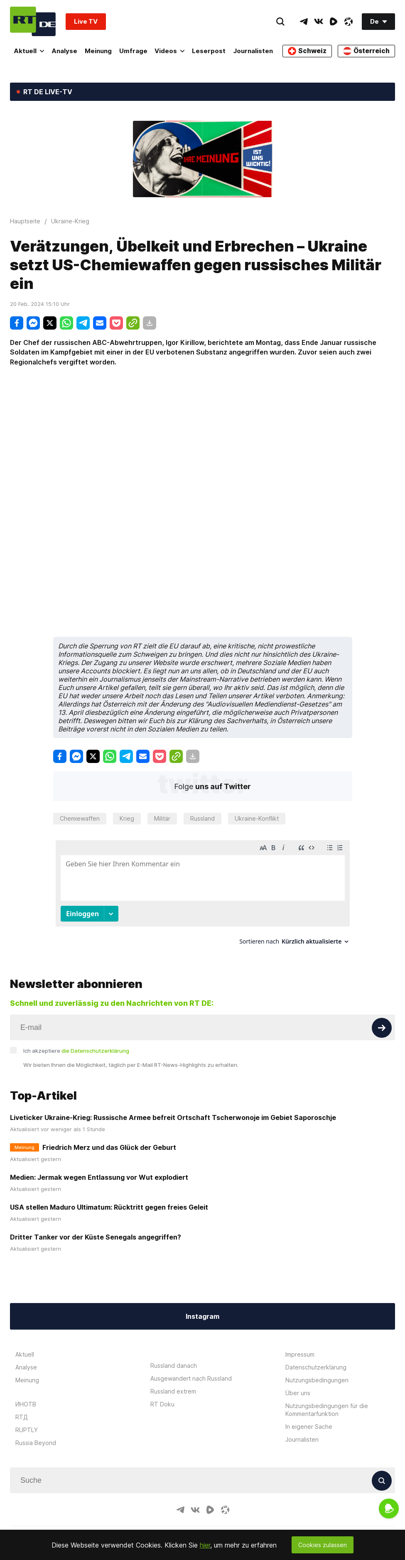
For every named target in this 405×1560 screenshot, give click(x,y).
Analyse (65, 51)
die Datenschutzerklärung (95, 1050)
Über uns (297, 1392)
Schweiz (309, 51)
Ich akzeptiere (76, 1050)
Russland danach (173, 1365)
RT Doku (162, 1404)
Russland (202, 818)
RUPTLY (26, 1429)
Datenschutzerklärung (315, 1367)
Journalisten (256, 51)
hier (205, 1545)
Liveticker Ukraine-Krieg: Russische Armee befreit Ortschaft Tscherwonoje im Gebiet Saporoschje (173, 1117)
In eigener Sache (308, 1426)
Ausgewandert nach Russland (191, 1378)
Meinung (99, 51)
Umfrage (134, 51)
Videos (172, 51)
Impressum (299, 1354)
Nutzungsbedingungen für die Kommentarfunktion (326, 1409)
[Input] (202, 1027)
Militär (162, 818)
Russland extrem (173, 1391)
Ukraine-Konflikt (257, 818)
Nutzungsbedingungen (317, 1380)
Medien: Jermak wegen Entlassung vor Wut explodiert (99, 1177)
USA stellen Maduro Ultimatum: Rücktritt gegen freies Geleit (109, 1207)
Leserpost (211, 51)
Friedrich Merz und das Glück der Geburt (109, 1147)
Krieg (127, 818)
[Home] (33, 21)
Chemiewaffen (80, 818)
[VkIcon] (318, 21)
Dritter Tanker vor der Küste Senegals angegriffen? (95, 1237)
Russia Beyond (35, 1442)
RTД (21, 1417)
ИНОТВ (25, 1404)
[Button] (382, 1028)
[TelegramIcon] (303, 21)
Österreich (367, 51)
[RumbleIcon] (333, 21)
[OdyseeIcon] (348, 21)
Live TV (86, 21)
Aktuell (29, 51)
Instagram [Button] (202, 1316)
